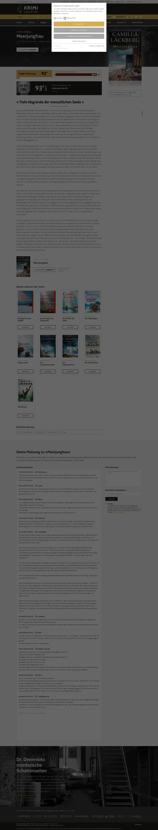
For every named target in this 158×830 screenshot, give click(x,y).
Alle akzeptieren (79, 24)
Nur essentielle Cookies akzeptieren (79, 36)
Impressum (92, 46)
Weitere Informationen (79, 41)
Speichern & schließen (79, 30)
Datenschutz (100, 46)
